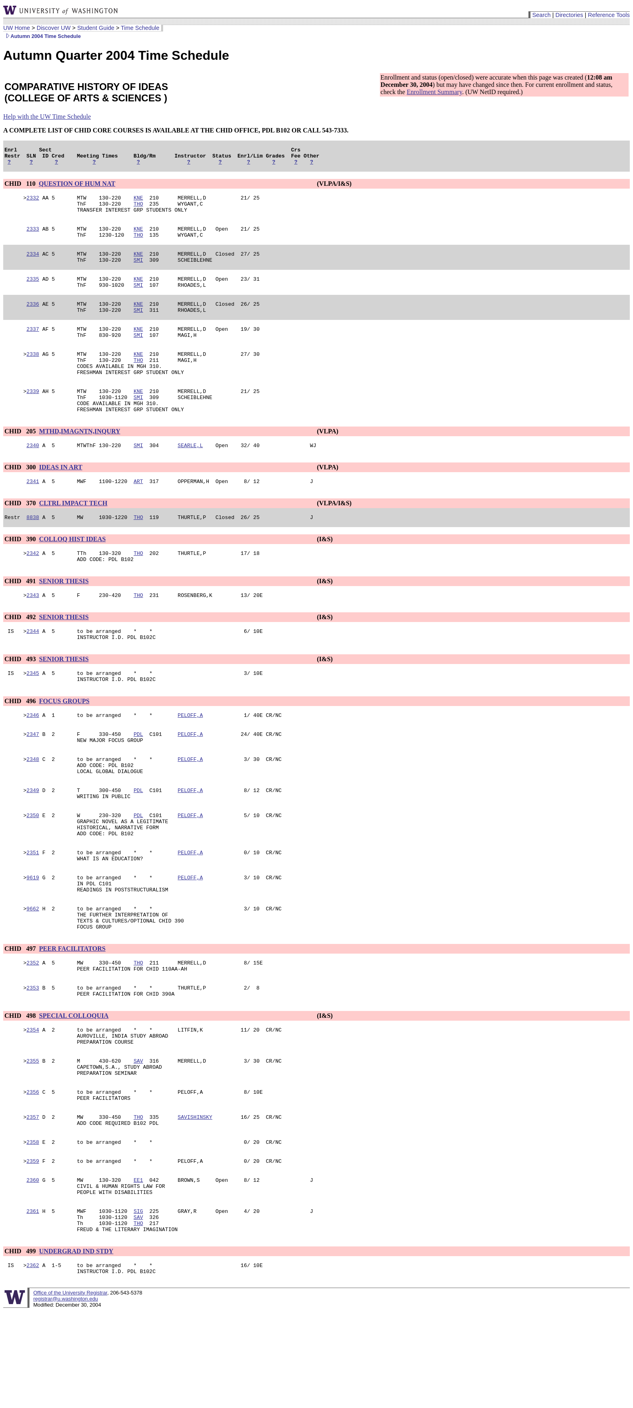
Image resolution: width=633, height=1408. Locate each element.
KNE (138, 202)
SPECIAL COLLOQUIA (74, 1087)
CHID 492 (21, 653)
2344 (33, 668)
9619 (33, 936)
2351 (33, 909)
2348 (33, 805)
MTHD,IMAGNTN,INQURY (79, 460)
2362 (33, 1360)
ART (138, 512)
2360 (33, 1267)
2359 (33, 1246)
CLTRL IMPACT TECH (73, 534)
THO (138, 209)
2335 (33, 292)
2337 (33, 347)
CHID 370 (21, 534)
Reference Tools (609, 15)
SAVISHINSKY (195, 1199)
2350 (33, 867)
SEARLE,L (190, 475)
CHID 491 (21, 616)
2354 (33, 1102)
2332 (33, 202)
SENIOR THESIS (64, 616)
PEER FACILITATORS (72, 1015)
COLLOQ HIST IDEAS (72, 571)
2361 (33, 1301)
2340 (33, 475)
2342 (33, 587)
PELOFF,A (190, 757)
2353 (33, 1057)
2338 (33, 374)
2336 (33, 319)
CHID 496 (21, 742)
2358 (33, 1226)
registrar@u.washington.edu (65, 1396)
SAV (138, 1137)
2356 (33, 1171)
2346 (33, 757)
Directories (569, 15)
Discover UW (54, 28)
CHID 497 (21, 1015)
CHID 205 (21, 460)
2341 (33, 512)
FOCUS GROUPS (64, 742)
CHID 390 (21, 571)
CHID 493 (21, 697)
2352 (33, 1030)
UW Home (16, 28)
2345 (33, 713)
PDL (138, 777)
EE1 (138, 1267)
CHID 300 (21, 497)
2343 (33, 631)
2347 (33, 777)
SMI (138, 271)
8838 (33, 549)
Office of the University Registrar (70, 1390)
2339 (33, 416)
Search (541, 15)
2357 (33, 1199)
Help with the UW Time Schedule (47, 116)
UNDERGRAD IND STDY (76, 1345)
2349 (33, 839)
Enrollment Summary (434, 91)
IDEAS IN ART (60, 497)
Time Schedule (140, 28)
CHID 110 (20, 187)
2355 (33, 1137)
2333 (33, 237)
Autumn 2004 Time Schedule (42, 36)
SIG (138, 1301)
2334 (33, 264)
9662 (33, 971)
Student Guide (95, 28)
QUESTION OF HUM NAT (77, 187)
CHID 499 (21, 1345)
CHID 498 (21, 1087)
